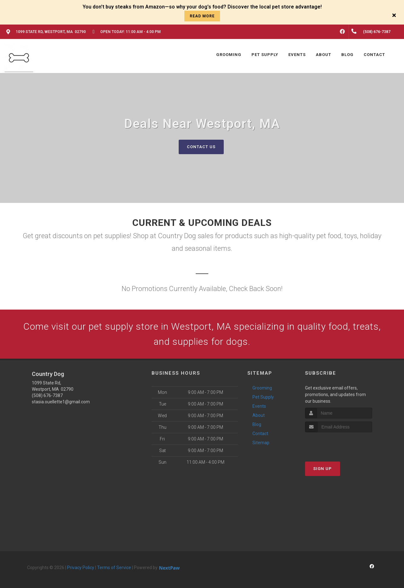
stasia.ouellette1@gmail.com (61, 401)
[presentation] (338, 444)
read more (202, 16)
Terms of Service (114, 567)
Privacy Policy (80, 567)
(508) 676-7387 (47, 395)
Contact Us (201, 146)
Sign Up (322, 468)
